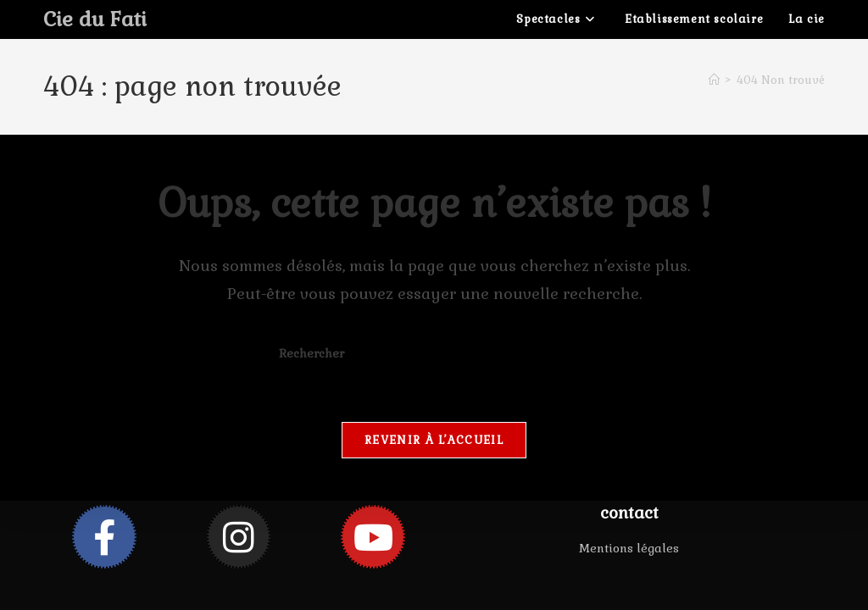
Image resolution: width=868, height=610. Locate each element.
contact (629, 513)
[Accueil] (714, 80)
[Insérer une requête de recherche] (434, 354)
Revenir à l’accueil (434, 440)
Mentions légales (629, 548)
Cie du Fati (95, 19)
